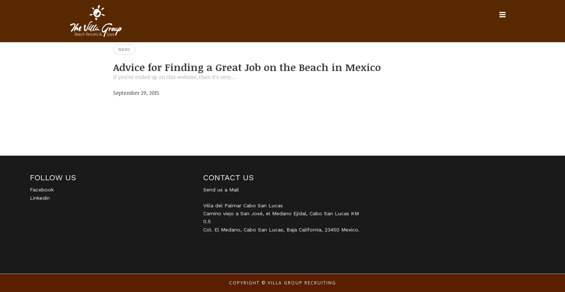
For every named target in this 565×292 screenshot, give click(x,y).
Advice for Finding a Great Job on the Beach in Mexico (247, 67)
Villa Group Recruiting (302, 283)
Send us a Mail (221, 190)
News (124, 49)
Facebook (42, 190)
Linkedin (40, 198)
